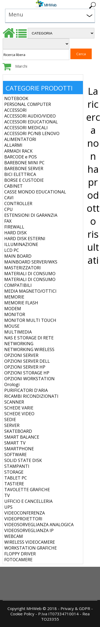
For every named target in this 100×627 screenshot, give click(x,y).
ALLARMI (13, 145)
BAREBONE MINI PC (24, 163)
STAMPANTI (16, 466)
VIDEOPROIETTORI (23, 519)
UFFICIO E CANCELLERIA (28, 501)
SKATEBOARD (18, 431)
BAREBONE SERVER (23, 168)
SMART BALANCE (21, 437)
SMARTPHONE (19, 449)
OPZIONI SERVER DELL (27, 361)
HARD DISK (15, 233)
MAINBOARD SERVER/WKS (30, 262)
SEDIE (10, 419)
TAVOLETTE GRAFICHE (27, 489)
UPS (8, 507)
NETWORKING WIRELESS (29, 349)
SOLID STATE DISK (23, 460)
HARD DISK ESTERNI (24, 238)
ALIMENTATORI (20, 139)
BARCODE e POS (20, 157)
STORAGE (13, 472)
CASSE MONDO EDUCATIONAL (35, 192)
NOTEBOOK (16, 98)
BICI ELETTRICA (20, 174)
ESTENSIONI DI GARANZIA (30, 215)
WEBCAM (13, 536)
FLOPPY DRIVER (20, 554)
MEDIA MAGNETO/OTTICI (30, 291)
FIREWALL (14, 227)
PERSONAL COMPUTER (27, 104)
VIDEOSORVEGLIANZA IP (29, 530)
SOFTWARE (15, 454)
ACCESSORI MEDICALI (26, 128)
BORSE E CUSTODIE (24, 180)
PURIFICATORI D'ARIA (26, 390)
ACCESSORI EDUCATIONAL (31, 122)
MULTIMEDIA (18, 332)
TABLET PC (15, 478)
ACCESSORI (15, 110)
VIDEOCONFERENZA (24, 513)
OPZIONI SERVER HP (24, 367)
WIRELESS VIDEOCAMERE (29, 542)
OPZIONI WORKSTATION (29, 379)
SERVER (11, 425)
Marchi (21, 66)
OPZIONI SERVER (21, 355)
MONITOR (14, 314)
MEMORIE (14, 297)
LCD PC (11, 250)
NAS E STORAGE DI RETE (29, 338)
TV (7, 495)
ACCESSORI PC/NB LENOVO (31, 133)
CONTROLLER (18, 203)
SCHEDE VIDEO (19, 414)
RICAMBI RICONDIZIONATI (31, 396)
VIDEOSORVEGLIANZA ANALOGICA (39, 524)
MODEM (12, 309)
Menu (16, 14)
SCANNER (14, 402)
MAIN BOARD (17, 256)
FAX (7, 221)
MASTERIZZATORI (22, 268)
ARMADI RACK (18, 151)
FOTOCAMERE (18, 560)
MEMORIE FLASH (21, 303)
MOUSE (11, 326)
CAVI (9, 198)
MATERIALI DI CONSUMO (29, 273)
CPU (8, 209)
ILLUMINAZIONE (21, 244)
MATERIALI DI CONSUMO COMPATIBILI (29, 282)
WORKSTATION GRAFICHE (30, 548)
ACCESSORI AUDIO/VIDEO (30, 116)
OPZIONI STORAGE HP (26, 373)
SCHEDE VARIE (18, 408)
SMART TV (15, 443)
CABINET (13, 186)
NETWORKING (18, 344)
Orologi (11, 384)
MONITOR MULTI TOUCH (30, 320)
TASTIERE (14, 484)
